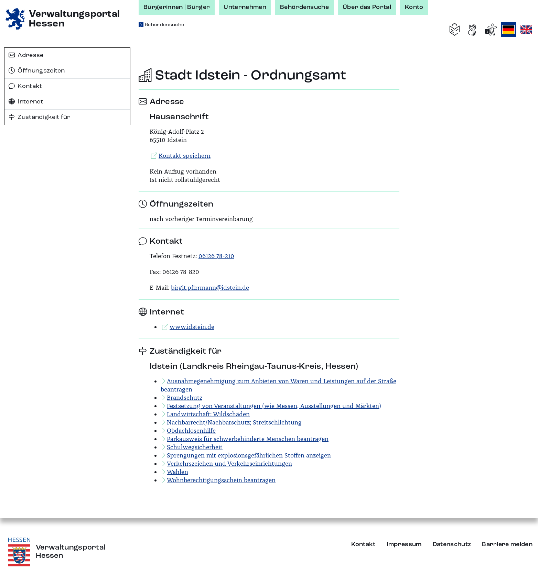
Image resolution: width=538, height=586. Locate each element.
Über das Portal (367, 7)
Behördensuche (304, 7)
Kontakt (25, 86)
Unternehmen (245, 7)
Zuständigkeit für (40, 117)
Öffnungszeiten (37, 70)
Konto (414, 7)
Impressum (404, 544)
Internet (26, 101)
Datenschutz (452, 544)
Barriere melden (507, 544)
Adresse (26, 55)
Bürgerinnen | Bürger (176, 7)
